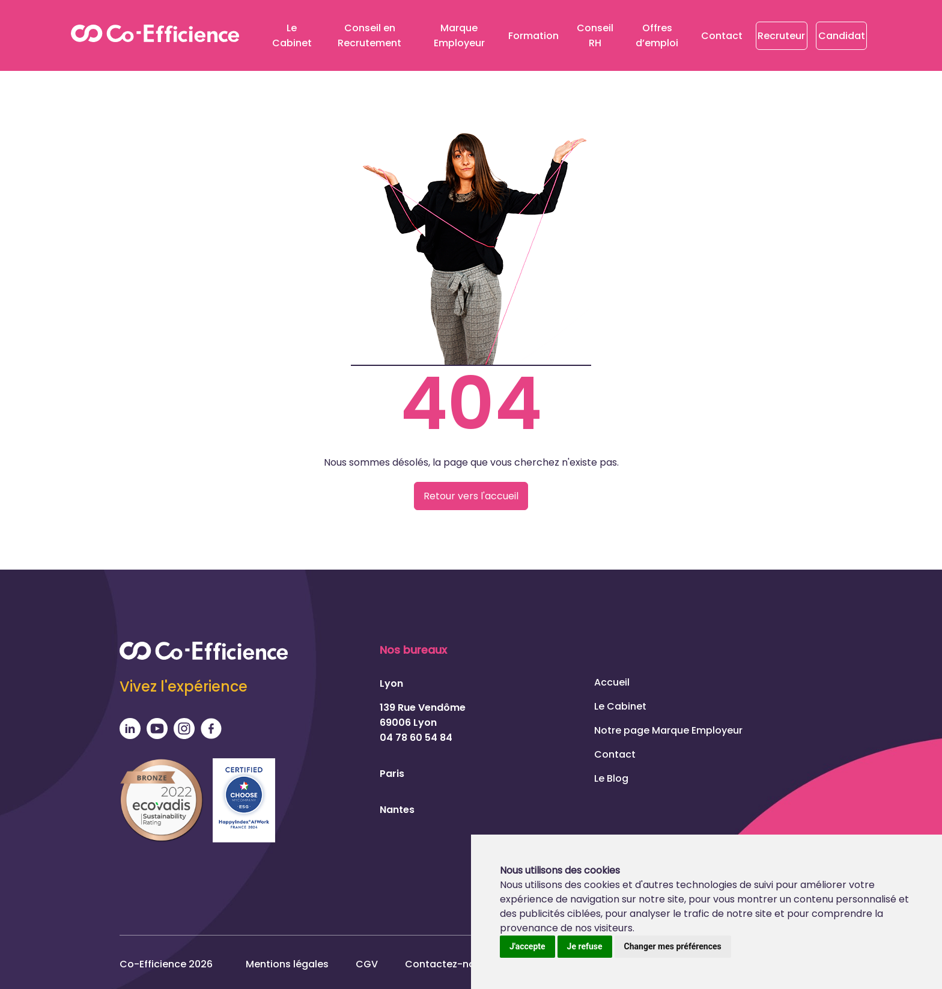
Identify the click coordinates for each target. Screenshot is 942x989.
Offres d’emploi (657, 35)
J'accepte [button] (527, 946)
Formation (533, 36)
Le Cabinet (292, 35)
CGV (367, 964)
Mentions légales (287, 964)
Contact (722, 36)
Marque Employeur (459, 35)
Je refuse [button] (585, 946)
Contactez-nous (446, 964)
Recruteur (781, 36)
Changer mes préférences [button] (673, 946)
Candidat (841, 36)
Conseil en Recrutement (369, 35)
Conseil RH (595, 35)
